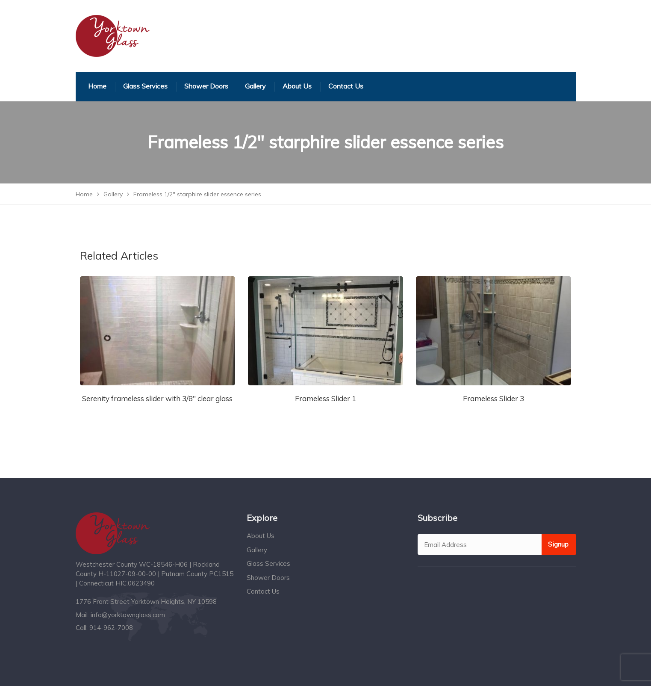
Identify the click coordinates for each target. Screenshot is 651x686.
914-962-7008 (111, 628)
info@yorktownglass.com (128, 615)
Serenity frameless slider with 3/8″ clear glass (157, 398)
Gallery (257, 550)
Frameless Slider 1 (325, 398)
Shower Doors (268, 578)
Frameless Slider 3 (493, 398)
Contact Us (263, 591)
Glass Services (268, 563)
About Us (260, 536)
